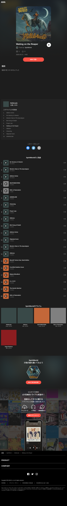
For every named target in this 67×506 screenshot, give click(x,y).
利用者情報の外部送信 (27, 483)
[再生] (49, 45)
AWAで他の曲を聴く (33, 382)
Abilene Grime (10, 112)
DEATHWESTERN (41, 324)
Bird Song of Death (11, 120)
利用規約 (3, 483)
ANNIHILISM (9, 136)
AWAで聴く (33, 59)
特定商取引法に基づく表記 (42, 483)
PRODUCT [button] (5, 460)
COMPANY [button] (5, 466)
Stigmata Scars (10, 134)
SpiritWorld (28, 47)
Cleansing (9, 131)
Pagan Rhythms (9, 346)
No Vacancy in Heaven (12, 115)
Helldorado (14, 103)
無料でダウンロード (33, 415)
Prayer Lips (9, 123)
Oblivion (8, 128)
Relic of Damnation (58, 324)
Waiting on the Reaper (27, 453)
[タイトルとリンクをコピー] (39, 148)
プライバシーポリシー (14, 483)
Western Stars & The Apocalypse (15, 118)
